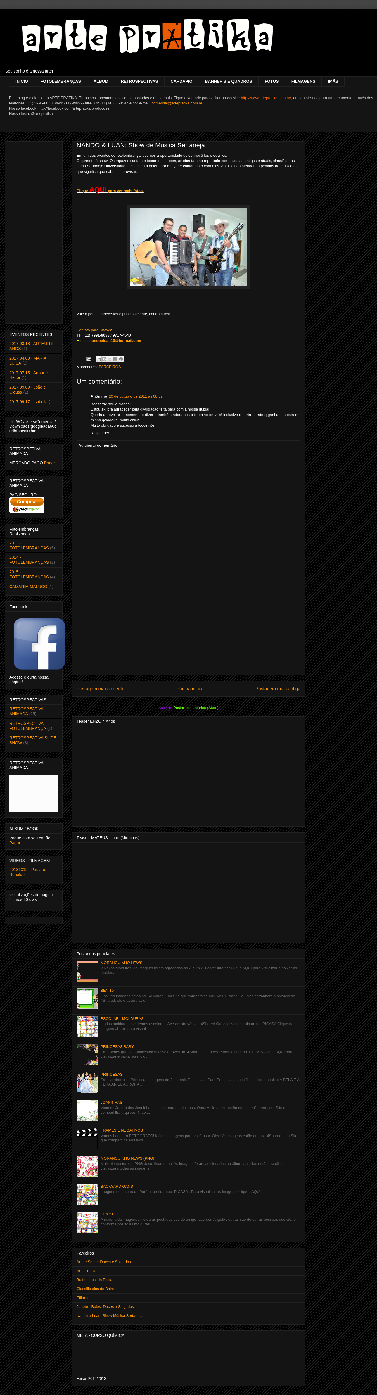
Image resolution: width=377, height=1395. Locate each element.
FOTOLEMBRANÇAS (61, 81)
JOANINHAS (111, 1102)
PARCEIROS (110, 367)
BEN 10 (107, 990)
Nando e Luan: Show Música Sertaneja (109, 1315)
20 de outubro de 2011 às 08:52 (135, 396)
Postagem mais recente (100, 688)
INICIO (21, 81)
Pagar (49, 463)
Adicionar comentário (98, 445)
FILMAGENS (303, 81)
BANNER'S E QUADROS (228, 81)
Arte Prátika (86, 1271)
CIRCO (107, 1214)
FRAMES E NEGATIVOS (122, 1130)
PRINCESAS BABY (117, 1046)
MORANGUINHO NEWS (121, 963)
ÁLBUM (101, 81)
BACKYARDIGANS (117, 1186)
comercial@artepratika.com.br (177, 103)
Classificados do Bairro (96, 1289)
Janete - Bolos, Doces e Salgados (105, 1306)
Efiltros (82, 1298)
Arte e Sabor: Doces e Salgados (104, 1262)
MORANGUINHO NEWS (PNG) (127, 1158)
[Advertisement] (188, 629)
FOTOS (272, 81)
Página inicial (190, 688)
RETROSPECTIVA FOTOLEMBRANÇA (27, 726)
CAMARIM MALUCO (28, 586)
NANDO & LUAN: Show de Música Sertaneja (141, 145)
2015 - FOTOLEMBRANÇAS (29, 574)
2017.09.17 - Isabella (28, 401)
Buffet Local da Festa (95, 1279)
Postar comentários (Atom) (196, 708)
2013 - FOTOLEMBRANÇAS (29, 545)
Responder (100, 433)
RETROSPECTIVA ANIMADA (26, 711)
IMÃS (333, 81)
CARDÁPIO (182, 81)
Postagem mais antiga (277, 688)
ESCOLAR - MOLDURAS (122, 1018)
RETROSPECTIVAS (139, 81)
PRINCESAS (111, 1074)
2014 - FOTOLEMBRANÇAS (29, 560)
